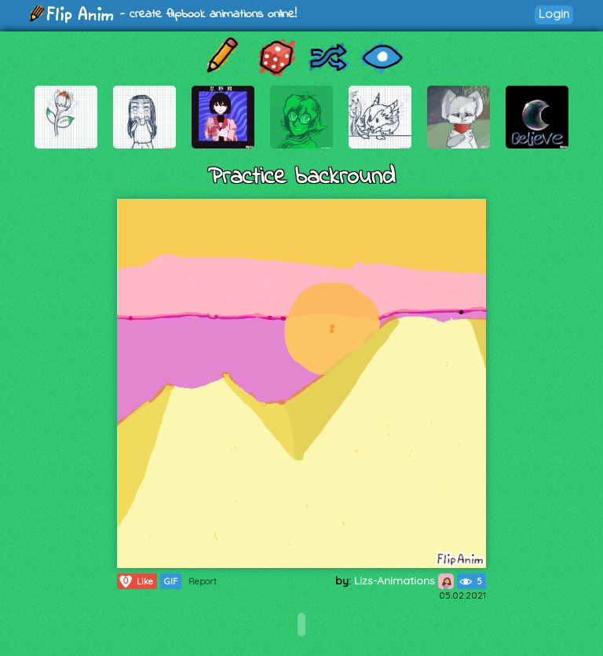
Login (554, 13)
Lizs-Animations (404, 581)
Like (135, 581)
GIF (170, 581)
